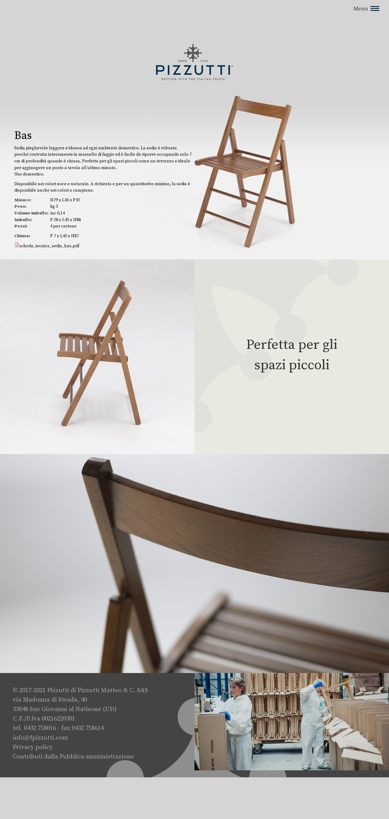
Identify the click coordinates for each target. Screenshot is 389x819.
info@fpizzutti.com (40, 738)
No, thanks (333, 5)
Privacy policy (33, 747)
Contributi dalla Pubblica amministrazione (73, 757)
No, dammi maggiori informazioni (79, 30)
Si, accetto (303, 6)
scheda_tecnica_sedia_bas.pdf (49, 246)
